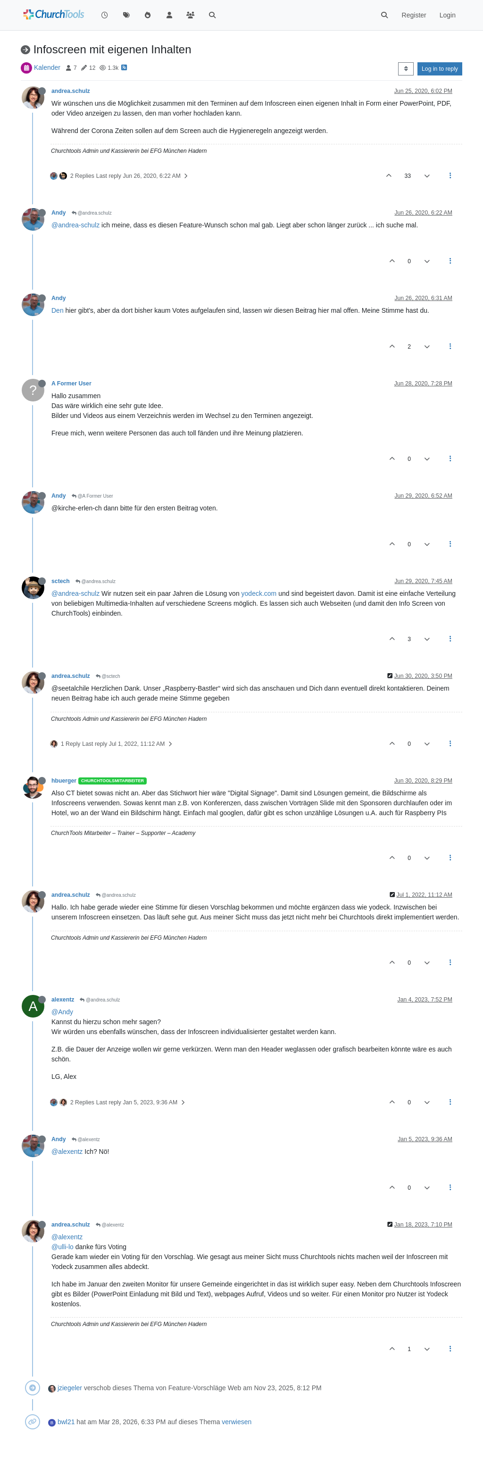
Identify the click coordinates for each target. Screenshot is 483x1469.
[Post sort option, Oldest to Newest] (406, 68)
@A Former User (92, 496)
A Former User (71, 383)
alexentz (62, 999)
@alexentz (86, 1139)
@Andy (62, 1012)
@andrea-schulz (75, 225)
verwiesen (236, 1422)
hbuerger (63, 780)
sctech (60, 581)
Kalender (47, 67)
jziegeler (70, 1388)
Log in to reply (440, 69)
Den (57, 310)
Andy (58, 212)
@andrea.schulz (92, 213)
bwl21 (66, 1422)
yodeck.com (259, 593)
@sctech (108, 676)
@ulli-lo (62, 1247)
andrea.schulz (70, 91)
